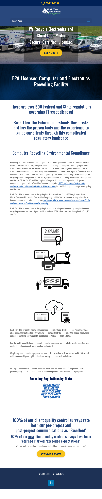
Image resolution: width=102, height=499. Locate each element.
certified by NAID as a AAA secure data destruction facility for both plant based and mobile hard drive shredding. (50, 202)
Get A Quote (51, 52)
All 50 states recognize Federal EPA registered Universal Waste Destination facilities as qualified (47, 185)
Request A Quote (51, 454)
